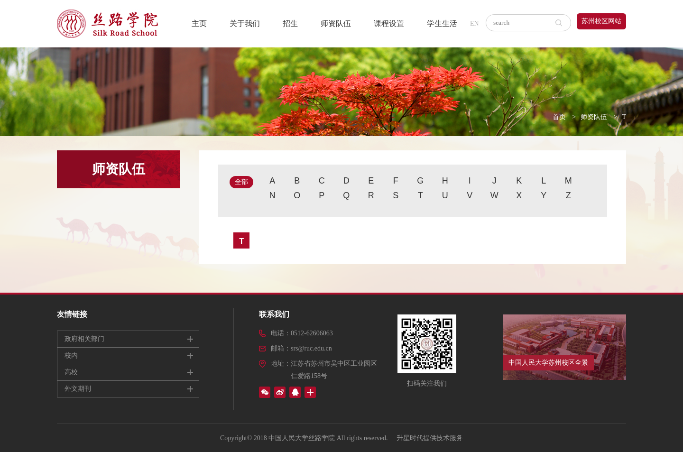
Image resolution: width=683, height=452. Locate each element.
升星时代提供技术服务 (430, 438)
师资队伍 (336, 23)
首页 (559, 116)
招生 (290, 23)
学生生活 (442, 23)
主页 (199, 23)
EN (474, 23)
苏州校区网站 (601, 21)
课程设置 (389, 23)
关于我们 (245, 23)
